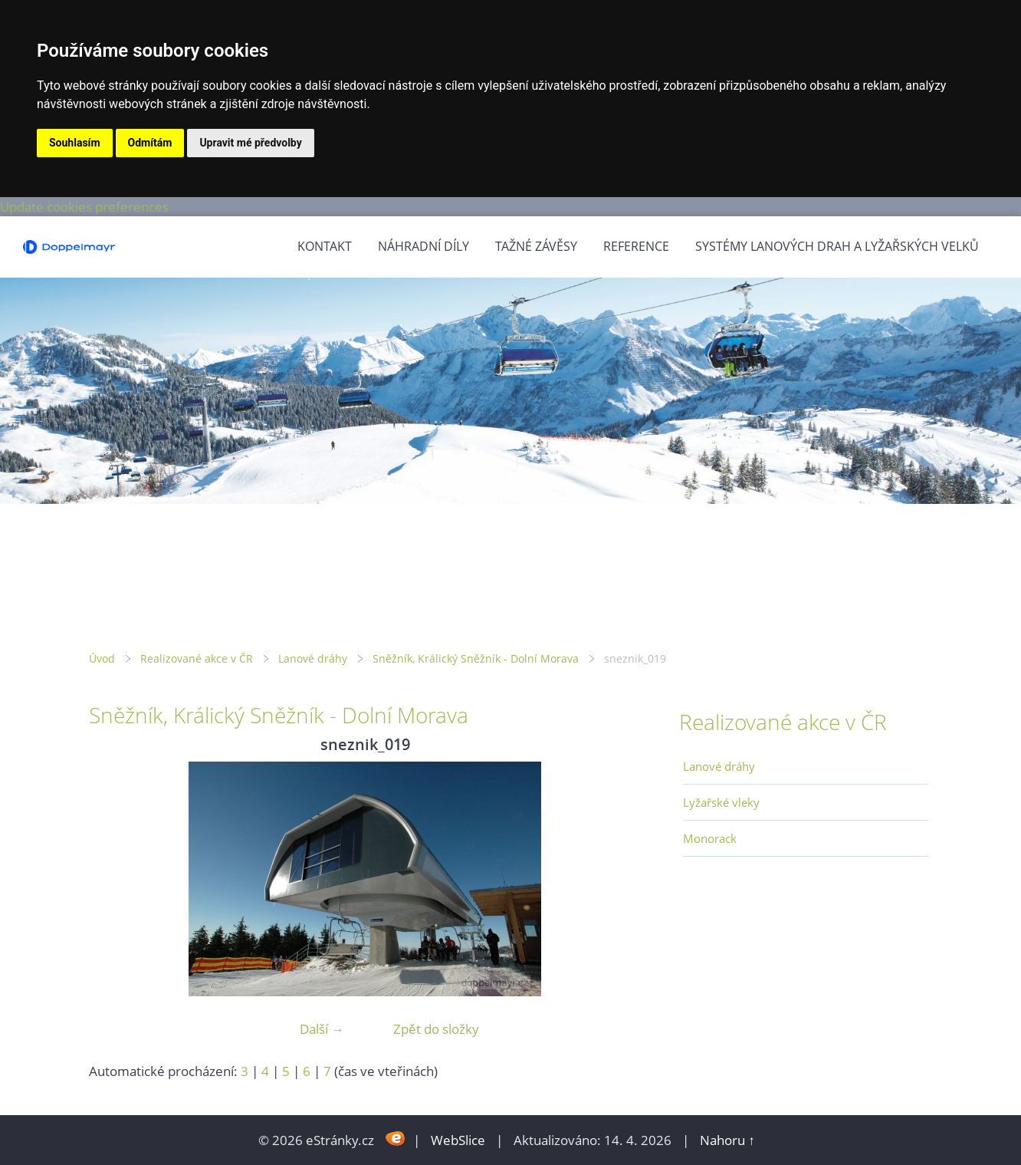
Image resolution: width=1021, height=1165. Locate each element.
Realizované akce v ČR (196, 658)
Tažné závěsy (536, 246)
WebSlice (458, 1140)
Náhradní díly (423, 246)
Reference (636, 246)
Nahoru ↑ (727, 1140)
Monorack (710, 838)
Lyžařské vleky (721, 802)
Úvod (102, 658)
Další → (322, 1029)
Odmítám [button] (150, 143)
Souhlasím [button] (74, 143)
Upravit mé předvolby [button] (250, 143)
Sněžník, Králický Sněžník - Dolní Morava (476, 658)
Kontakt (324, 246)
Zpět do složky (436, 1029)
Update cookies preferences (84, 207)
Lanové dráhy (312, 658)
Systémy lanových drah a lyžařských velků (837, 246)
